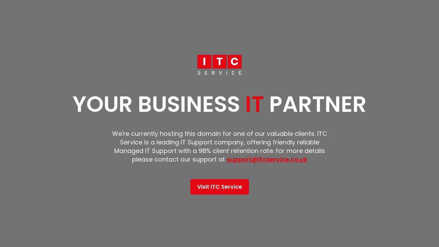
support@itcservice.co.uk (267, 159)
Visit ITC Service (219, 187)
